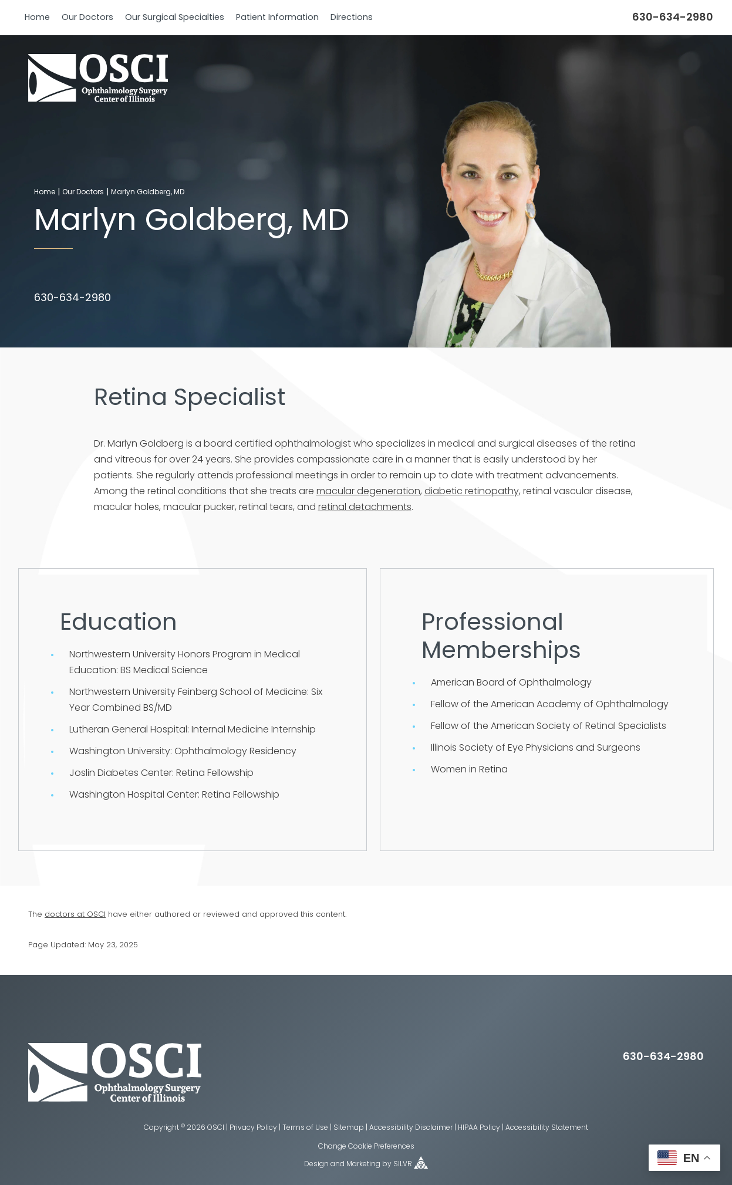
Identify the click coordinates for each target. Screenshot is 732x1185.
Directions (351, 17)
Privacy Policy (253, 1128)
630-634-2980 (672, 17)
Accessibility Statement (546, 1128)
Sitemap (348, 1128)
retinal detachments (364, 507)
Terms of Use (305, 1128)
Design (316, 1164)
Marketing (363, 1164)
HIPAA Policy (479, 1128)
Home (37, 17)
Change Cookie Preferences (366, 1146)
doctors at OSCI (75, 915)
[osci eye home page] (114, 1099)
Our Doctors (87, 17)
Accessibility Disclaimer (411, 1128)
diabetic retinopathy (471, 492)
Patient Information (277, 17)
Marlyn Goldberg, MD (147, 192)
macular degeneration (368, 492)
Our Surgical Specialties (174, 17)
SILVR (402, 1164)
